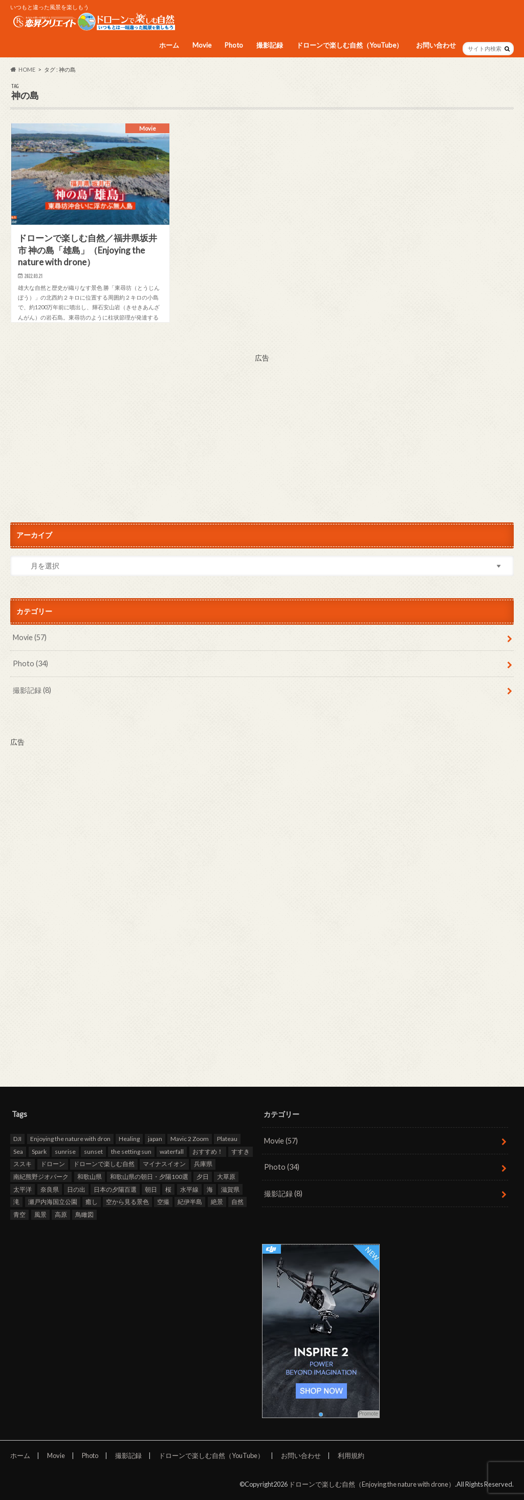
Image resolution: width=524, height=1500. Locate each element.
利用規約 (351, 1455)
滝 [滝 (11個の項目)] (16, 1202)
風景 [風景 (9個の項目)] (40, 1214)
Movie (201, 45)
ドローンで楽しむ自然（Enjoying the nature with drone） (372, 1484)
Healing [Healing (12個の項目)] (129, 1139)
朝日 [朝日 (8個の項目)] (151, 1189)
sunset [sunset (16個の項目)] (93, 1151)
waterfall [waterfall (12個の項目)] (172, 1151)
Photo (234, 45)
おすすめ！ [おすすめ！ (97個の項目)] (207, 1151)
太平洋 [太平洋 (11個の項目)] (22, 1189)
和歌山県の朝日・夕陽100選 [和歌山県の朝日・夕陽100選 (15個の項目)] (149, 1176)
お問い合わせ (436, 45)
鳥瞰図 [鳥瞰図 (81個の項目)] (84, 1214)
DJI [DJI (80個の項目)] (17, 1139)
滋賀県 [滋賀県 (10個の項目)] (230, 1189)
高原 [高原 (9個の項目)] (61, 1214)
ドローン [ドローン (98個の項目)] (52, 1164)
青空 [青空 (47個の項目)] (19, 1214)
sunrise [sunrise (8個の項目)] (65, 1151)
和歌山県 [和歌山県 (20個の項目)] (89, 1176)
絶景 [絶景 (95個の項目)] (217, 1202)
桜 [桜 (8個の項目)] (168, 1189)
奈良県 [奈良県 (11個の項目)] (49, 1189)
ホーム (169, 45)
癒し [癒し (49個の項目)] (91, 1202)
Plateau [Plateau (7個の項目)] (227, 1139)
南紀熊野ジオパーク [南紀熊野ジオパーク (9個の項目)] (41, 1176)
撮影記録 (269, 45)
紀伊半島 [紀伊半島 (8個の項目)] (190, 1202)
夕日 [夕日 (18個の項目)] (202, 1176)
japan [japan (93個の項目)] (155, 1139)
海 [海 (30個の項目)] (210, 1189)
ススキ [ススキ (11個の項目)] (22, 1164)
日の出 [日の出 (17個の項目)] (76, 1189)
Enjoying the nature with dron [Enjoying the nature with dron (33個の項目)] (70, 1139)
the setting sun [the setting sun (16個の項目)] (131, 1151)
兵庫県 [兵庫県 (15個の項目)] (203, 1164)
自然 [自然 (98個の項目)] (237, 1202)
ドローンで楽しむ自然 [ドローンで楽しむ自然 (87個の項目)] (104, 1164)
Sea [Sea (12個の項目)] (18, 1151)
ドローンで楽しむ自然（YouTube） (349, 45)
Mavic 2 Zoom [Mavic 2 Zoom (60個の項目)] (189, 1139)
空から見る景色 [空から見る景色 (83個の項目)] (127, 1202)
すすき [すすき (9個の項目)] (240, 1151)
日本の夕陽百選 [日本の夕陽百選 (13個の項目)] (115, 1189)
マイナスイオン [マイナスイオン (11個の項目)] (164, 1164)
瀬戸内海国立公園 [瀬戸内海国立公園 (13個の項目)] (52, 1202)
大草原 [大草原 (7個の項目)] (226, 1176)
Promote (368, 1414)
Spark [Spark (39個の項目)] (39, 1151)
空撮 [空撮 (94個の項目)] (163, 1202)
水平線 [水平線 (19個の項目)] (189, 1189)
